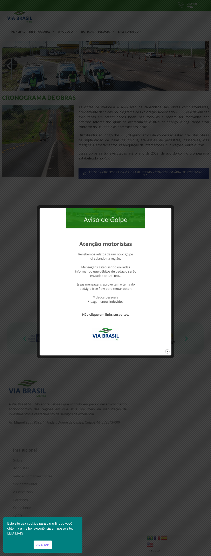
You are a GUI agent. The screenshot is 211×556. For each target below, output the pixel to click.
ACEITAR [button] (42, 544)
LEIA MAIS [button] (15, 533)
